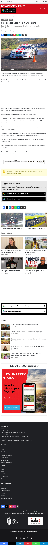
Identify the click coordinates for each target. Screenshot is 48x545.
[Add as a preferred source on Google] (8, 10)
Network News (4, 476)
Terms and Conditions (6, 462)
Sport (7, 16)
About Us (3, 451)
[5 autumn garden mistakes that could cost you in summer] (5, 341)
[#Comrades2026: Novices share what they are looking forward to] (12, 243)
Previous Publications (6, 455)
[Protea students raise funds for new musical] (5, 327)
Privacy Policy (4, 457)
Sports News (4, 478)
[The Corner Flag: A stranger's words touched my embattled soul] (36, 263)
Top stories (24, 534)
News (29, 534)
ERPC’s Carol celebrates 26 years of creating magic (26, 332)
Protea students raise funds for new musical (24, 324)
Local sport (12, 16)
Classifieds (3, 488)
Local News (4, 473)
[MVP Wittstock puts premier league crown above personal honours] (12, 263)
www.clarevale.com (36, 152)
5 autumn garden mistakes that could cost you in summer (28, 339)
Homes (3, 493)
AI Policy (3, 465)
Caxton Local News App (7, 498)
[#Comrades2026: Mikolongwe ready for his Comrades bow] (36, 243)
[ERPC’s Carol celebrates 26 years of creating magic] (5, 334)
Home (3, 16)
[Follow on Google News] (24, 199)
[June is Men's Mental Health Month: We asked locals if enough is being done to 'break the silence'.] (5, 356)
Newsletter (3, 495)
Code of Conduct (5, 460)
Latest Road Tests (5, 490)
